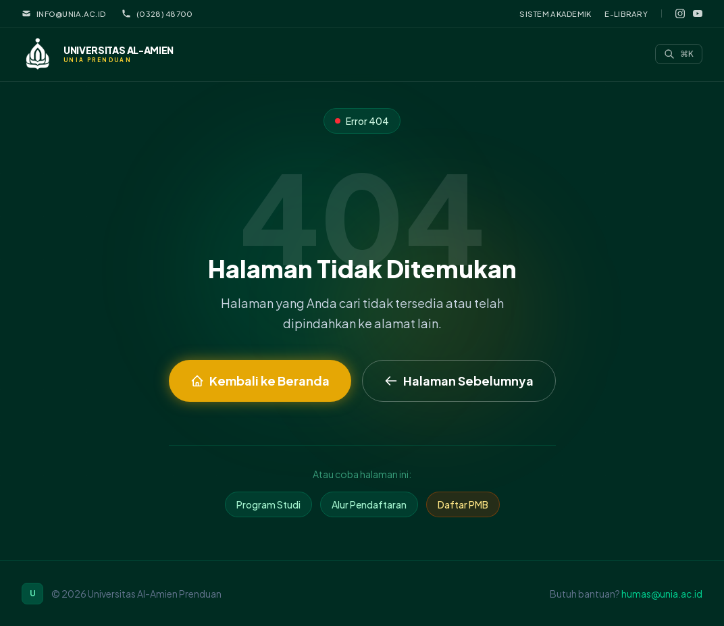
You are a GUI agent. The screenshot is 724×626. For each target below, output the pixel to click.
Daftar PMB (463, 504)
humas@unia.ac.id (661, 594)
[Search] (678, 54)
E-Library (626, 13)
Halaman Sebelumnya (459, 380)
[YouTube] (697, 13)
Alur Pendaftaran (369, 504)
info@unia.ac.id (63, 13)
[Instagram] (680, 13)
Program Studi (268, 504)
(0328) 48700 (157, 13)
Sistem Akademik (555, 13)
